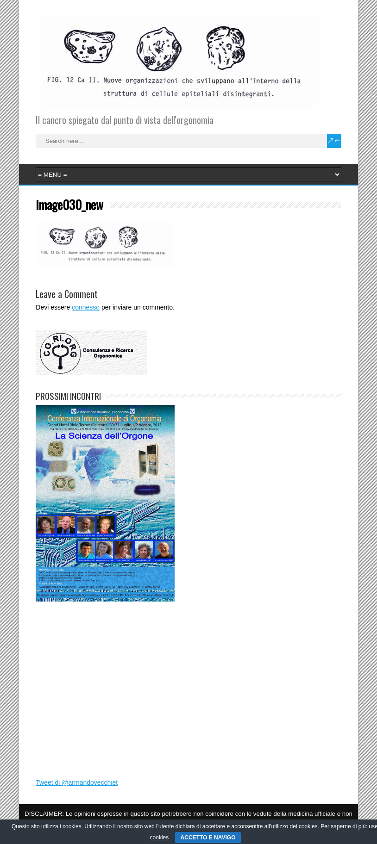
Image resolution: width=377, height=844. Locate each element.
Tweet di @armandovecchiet (77, 782)
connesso (86, 307)
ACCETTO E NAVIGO (208, 837)
